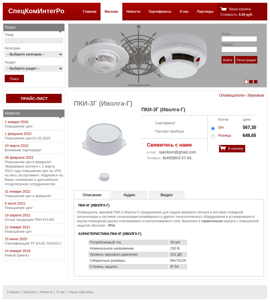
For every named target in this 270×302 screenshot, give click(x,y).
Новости (133, 12)
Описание (91, 194)
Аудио (129, 194)
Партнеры (205, 12)
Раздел (10, 62)
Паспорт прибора (169, 131)
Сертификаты (159, 12)
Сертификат (165, 123)
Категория (12, 48)
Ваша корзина (240, 9)
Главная (89, 12)
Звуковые (255, 95)
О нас (184, 12)
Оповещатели (231, 95)
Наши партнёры (81, 292)
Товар (9, 35)
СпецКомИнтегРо (36, 11)
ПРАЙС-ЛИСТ (34, 98)
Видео (167, 194)
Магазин (111, 12)
